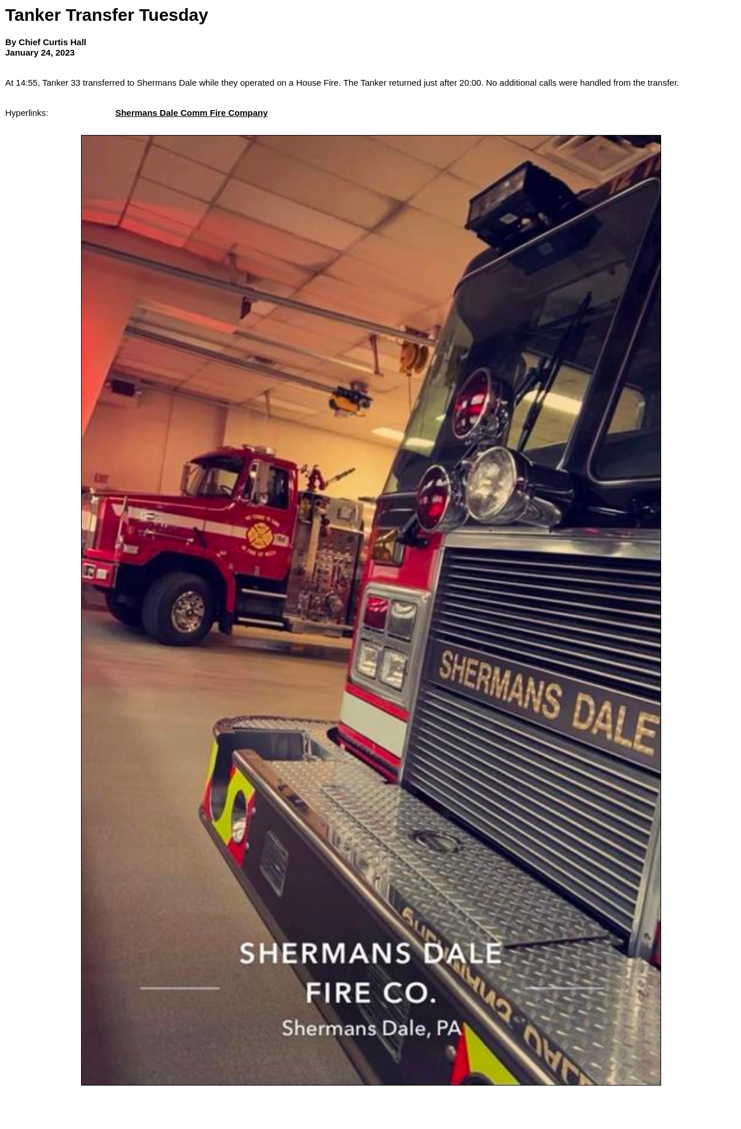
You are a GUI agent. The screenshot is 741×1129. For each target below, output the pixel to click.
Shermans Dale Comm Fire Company (191, 113)
